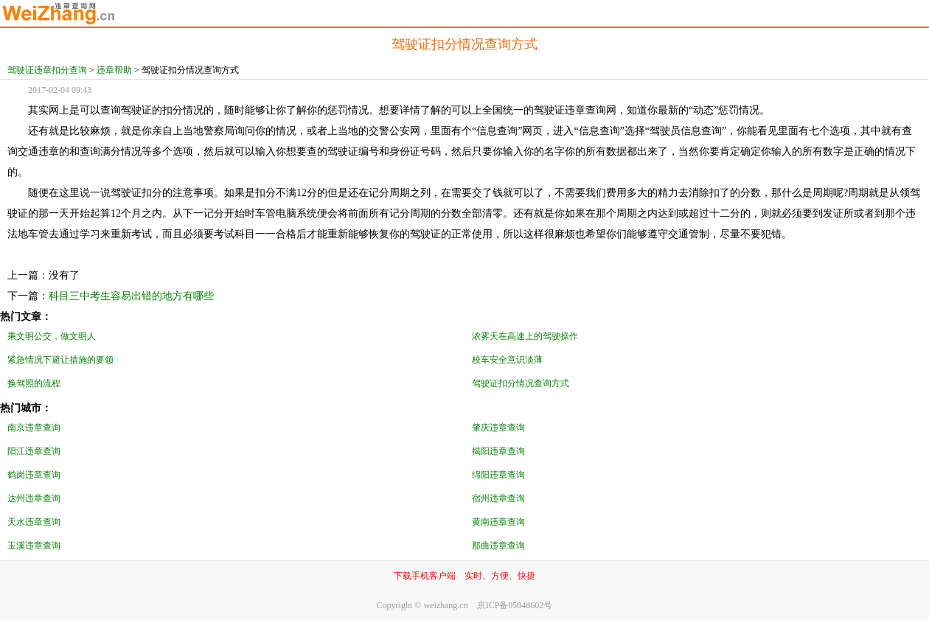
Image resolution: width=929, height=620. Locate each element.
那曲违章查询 (498, 545)
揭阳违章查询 (498, 451)
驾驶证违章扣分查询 (47, 70)
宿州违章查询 (498, 498)
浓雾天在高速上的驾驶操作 (525, 336)
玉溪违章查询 (33, 545)
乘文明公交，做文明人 (51, 336)
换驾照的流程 (33, 383)
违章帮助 (114, 70)
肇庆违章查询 (498, 427)
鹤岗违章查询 (33, 475)
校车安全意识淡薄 (507, 360)
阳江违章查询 (33, 451)
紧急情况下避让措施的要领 (60, 360)
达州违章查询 (33, 498)
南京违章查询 (33, 427)
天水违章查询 (33, 522)
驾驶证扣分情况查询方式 (520, 383)
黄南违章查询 (498, 522)
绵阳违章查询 (498, 475)
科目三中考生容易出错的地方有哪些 (131, 296)
